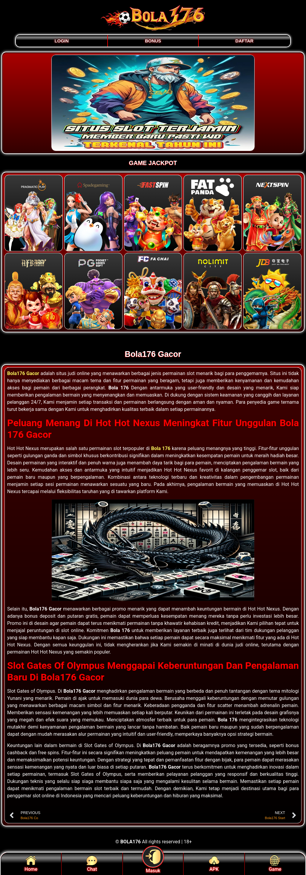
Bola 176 (160, 448)
